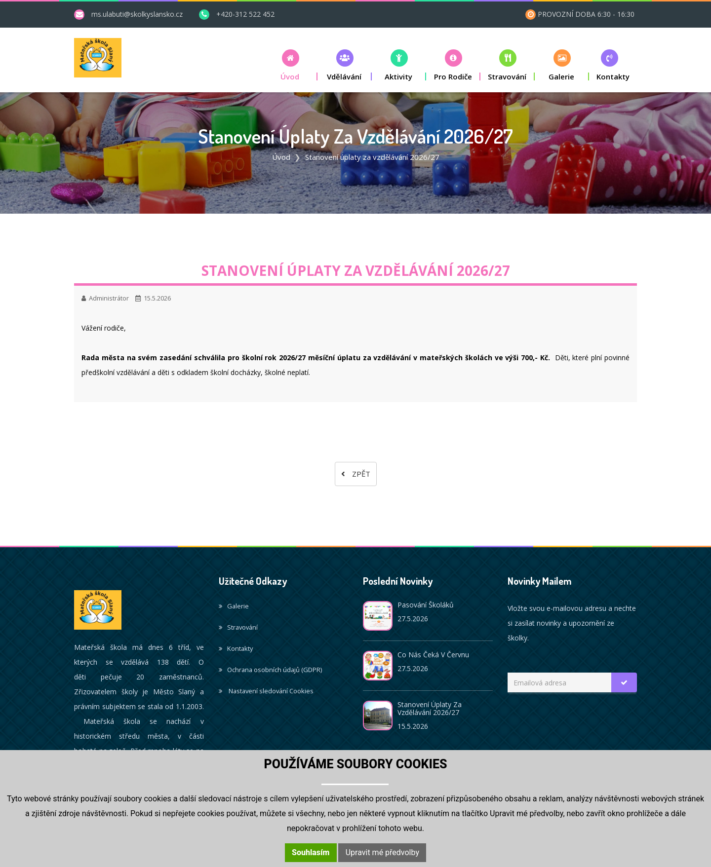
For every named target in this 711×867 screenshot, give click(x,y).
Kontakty (236, 648)
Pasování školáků (425, 604)
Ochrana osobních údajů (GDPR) (270, 669)
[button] (290, 65)
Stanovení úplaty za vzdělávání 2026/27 (429, 708)
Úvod (281, 157)
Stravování (238, 627)
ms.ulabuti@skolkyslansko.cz (137, 14)
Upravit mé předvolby (382, 852)
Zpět (355, 474)
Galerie (234, 606)
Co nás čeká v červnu (433, 654)
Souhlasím (310, 852)
